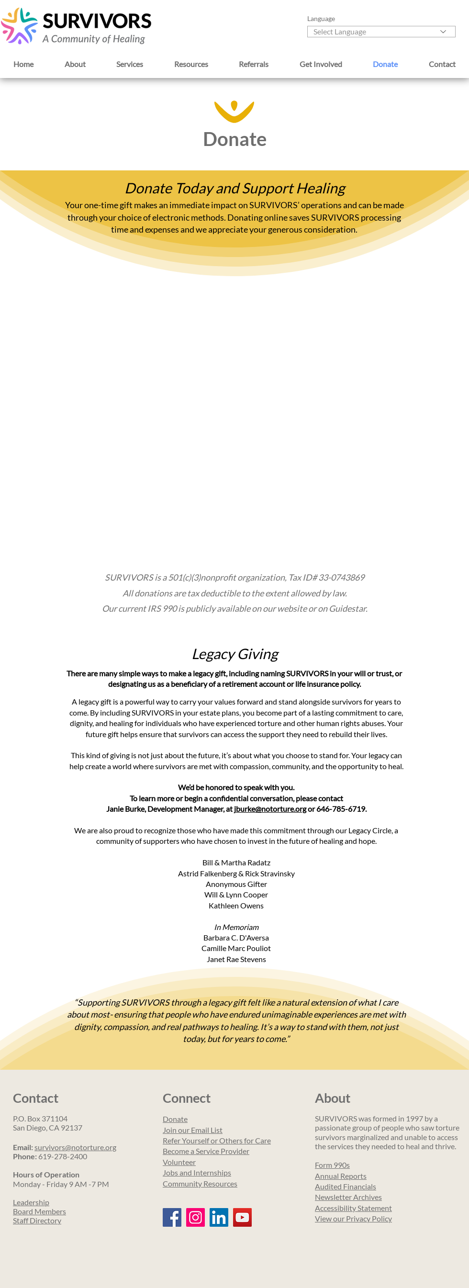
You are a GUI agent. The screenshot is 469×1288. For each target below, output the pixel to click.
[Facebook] (172, 1217)
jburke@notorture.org (270, 808)
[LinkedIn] (219, 1217)
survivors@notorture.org (75, 1147)
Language (321, 18)
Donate (175, 1118)
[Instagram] (195, 1217)
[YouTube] (242, 1217)
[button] (75, 63)
